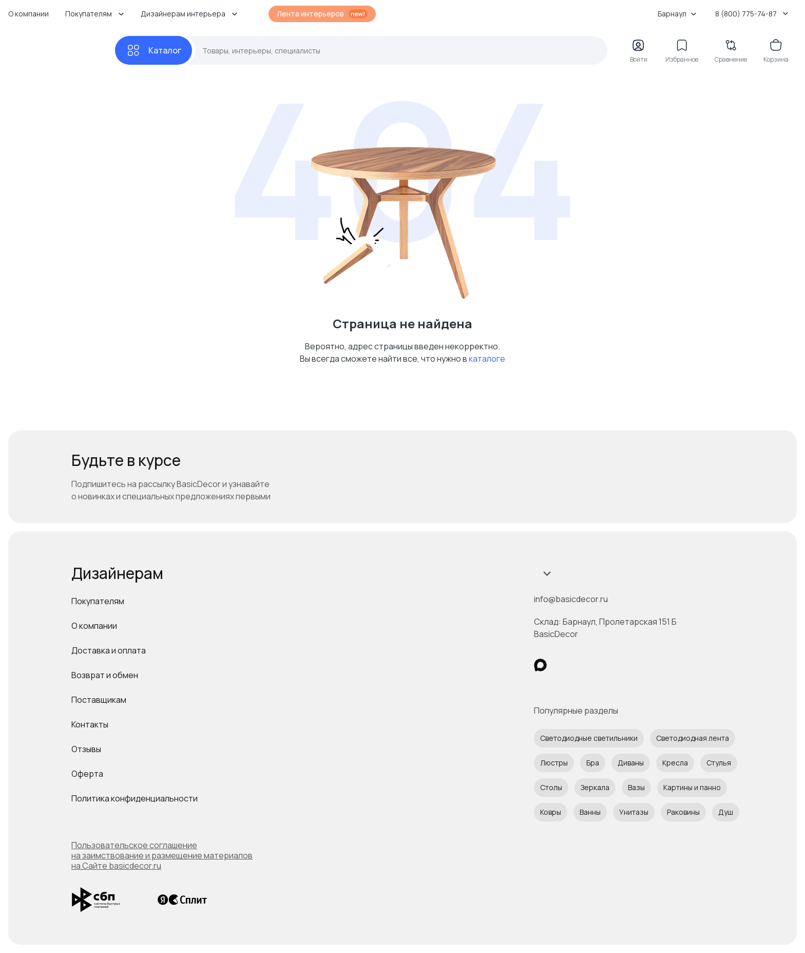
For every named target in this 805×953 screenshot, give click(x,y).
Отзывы (86, 749)
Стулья (718, 763)
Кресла (675, 763)
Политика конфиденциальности (134, 798)
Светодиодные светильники (589, 738)
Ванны (590, 812)
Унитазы (633, 812)
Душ (725, 812)
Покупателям (97, 601)
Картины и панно (692, 787)
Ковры (550, 812)
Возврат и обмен (104, 675)
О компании (28, 13)
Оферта (87, 773)
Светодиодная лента (692, 738)
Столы (551, 787)
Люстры (554, 763)
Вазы (636, 787)
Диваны (631, 763)
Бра (592, 763)
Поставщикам (98, 699)
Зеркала (595, 787)
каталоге (487, 358)
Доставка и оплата (108, 650)
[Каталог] (153, 50)
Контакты (89, 724)
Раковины (683, 812)
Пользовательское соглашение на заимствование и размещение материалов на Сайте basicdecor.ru (162, 855)
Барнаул (677, 13)
